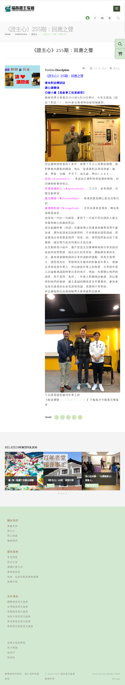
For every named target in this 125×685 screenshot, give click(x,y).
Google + (74, 417)
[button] (58, 493)
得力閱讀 (12, 647)
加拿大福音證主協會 (19, 616)
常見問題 (12, 557)
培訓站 (11, 657)
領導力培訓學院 (16, 642)
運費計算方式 (15, 567)
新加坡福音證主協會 (19, 621)
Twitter (62, 417)
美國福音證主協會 (17, 611)
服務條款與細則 (13, 674)
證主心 (116, 68)
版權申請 (12, 581)
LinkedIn (68, 417)
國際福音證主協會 (17, 601)
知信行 (11, 652)
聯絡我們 (12, 540)
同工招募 (12, 535)
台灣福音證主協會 (17, 606)
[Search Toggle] (118, 18)
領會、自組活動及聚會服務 (23, 576)
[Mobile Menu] (116, 9)
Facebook (56, 417)
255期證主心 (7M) (74, 399)
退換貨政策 (13, 572)
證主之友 (12, 562)
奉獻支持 (12, 526)
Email (80, 417)
